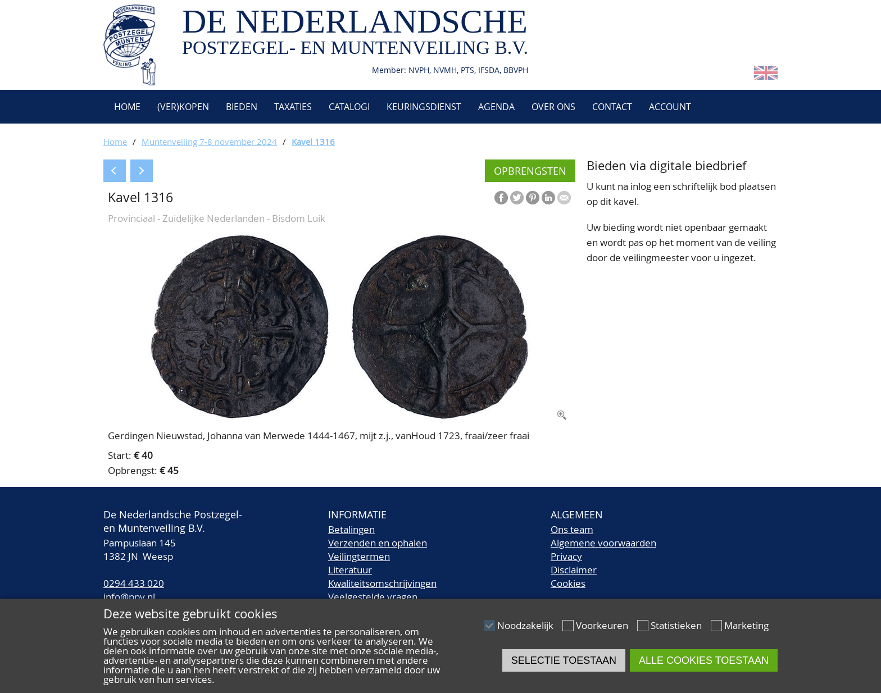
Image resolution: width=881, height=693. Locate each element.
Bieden (241, 107)
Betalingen (351, 529)
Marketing (746, 625)
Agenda (496, 107)
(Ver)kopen (183, 107)
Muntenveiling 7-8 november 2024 (209, 141)
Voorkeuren (602, 625)
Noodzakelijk (525, 625)
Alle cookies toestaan (704, 660)
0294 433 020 (133, 583)
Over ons (553, 107)
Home (126, 107)
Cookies (568, 583)
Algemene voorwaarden (603, 542)
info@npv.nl (129, 596)
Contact (612, 107)
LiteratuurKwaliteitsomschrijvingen (382, 576)
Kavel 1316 (313, 141)
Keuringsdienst (424, 107)
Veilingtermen (359, 556)
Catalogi (349, 107)
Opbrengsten (530, 170)
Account (670, 107)
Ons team (572, 529)
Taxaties (293, 107)
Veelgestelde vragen (372, 596)
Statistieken (676, 625)
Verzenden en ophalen (377, 542)
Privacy (566, 556)
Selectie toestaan (563, 660)
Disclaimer (574, 569)
